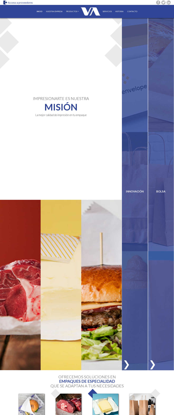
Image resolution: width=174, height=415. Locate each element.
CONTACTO (132, 11)
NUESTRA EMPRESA (54, 11)
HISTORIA (119, 11)
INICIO (40, 10)
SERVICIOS (107, 11)
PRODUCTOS (71, 11)
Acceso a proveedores (18, 2)
